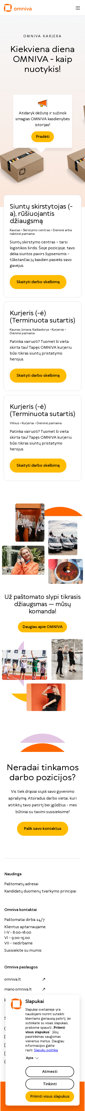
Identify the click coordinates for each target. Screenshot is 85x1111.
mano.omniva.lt (25, 989)
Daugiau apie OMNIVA (42, 626)
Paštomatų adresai (21, 884)
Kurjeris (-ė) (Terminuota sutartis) (42, 317)
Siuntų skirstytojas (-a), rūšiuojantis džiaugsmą (41, 214)
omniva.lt (25, 979)
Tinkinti (50, 1084)
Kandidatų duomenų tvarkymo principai (40, 891)
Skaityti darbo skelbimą (38, 282)
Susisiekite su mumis (22, 950)
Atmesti (49, 1071)
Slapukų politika (46, 1050)
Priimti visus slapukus (50, 1096)
